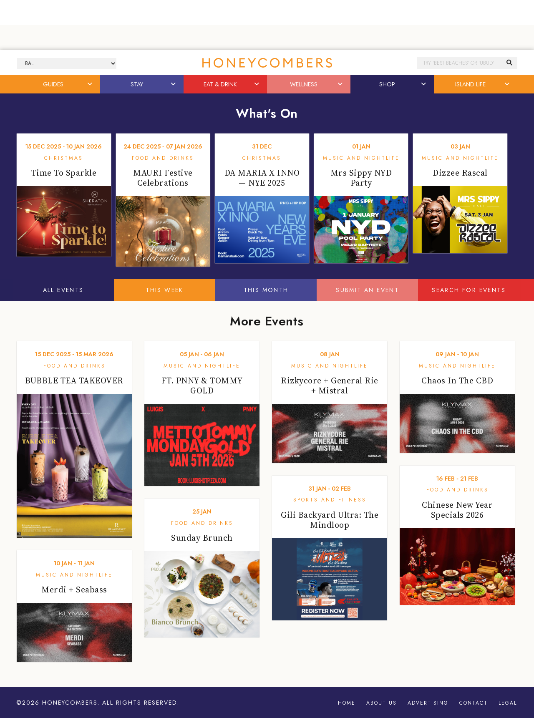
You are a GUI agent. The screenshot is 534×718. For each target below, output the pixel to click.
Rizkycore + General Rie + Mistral (329, 385)
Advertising (428, 703)
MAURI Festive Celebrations (163, 178)
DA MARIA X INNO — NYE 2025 (262, 178)
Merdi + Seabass (74, 589)
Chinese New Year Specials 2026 (457, 510)
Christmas (63, 158)
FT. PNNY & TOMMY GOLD (202, 385)
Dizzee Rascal (460, 173)
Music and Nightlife (361, 158)
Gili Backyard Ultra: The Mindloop (329, 520)
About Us (381, 703)
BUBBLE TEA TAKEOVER (74, 380)
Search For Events (469, 290)
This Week (165, 290)
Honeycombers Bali (267, 63)
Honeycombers (70, 702)
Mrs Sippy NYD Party (361, 178)
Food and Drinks (163, 158)
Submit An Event (367, 290)
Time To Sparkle (64, 173)
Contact (473, 703)
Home (346, 703)
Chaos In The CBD (457, 380)
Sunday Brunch (202, 538)
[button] (90, 84)
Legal (508, 703)
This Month (266, 290)
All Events (63, 290)
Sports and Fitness (329, 500)
